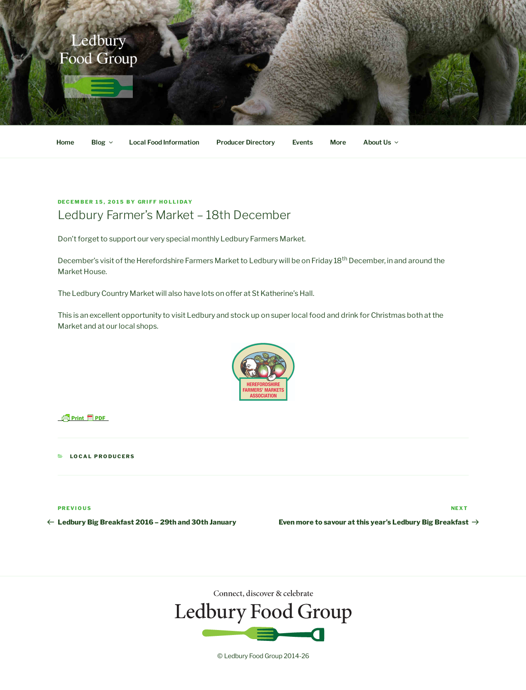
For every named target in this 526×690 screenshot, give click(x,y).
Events (302, 142)
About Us (381, 142)
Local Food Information (164, 142)
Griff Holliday (165, 202)
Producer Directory (245, 142)
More (338, 142)
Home (65, 142)
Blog (102, 142)
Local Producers (102, 456)
